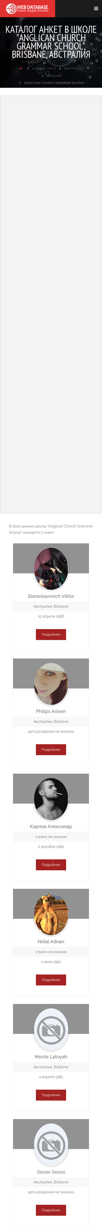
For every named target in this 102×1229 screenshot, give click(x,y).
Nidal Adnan (51, 941)
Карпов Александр (51, 826)
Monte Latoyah (51, 1056)
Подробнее (51, 634)
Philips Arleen (51, 711)
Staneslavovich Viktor (51, 596)
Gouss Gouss (51, 1172)
